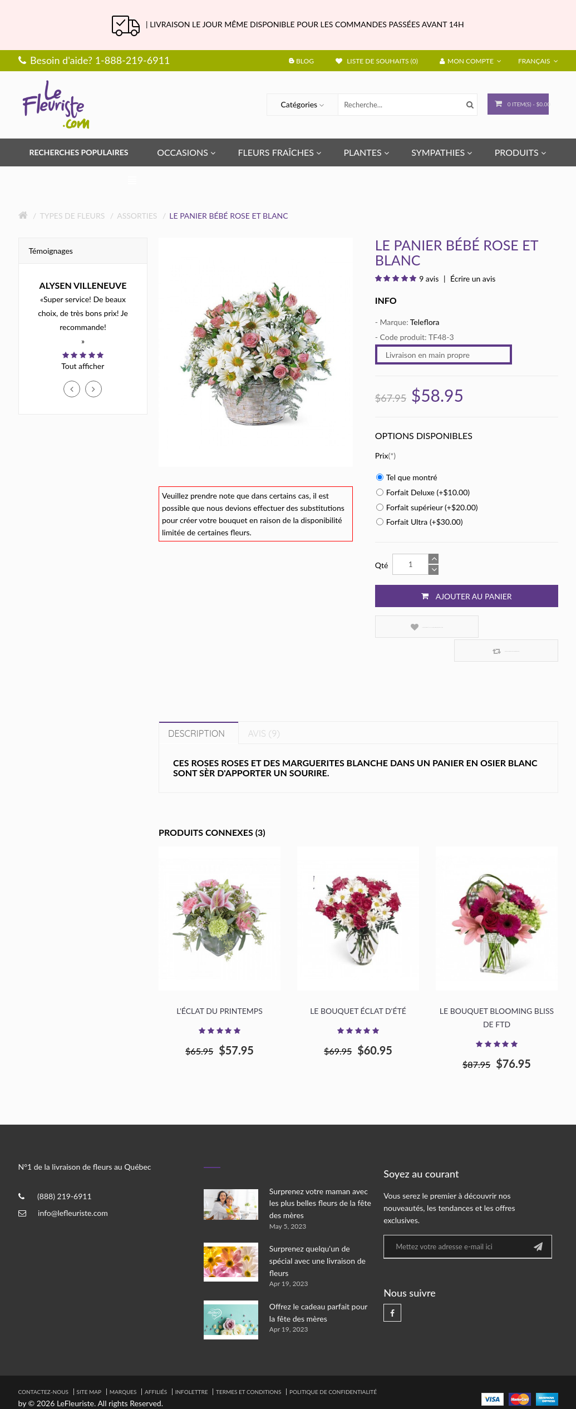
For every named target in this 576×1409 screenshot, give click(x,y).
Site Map (89, 1367)
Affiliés (156, 1367)
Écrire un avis (471, 278)
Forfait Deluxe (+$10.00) (423, 492)
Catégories (287, 104)
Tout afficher (82, 366)
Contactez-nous (43, 1367)
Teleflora (425, 322)
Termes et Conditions (248, 1367)
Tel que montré (406, 477)
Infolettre (191, 1367)
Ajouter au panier (466, 596)
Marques (123, 1367)
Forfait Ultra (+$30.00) (419, 521)
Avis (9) (264, 709)
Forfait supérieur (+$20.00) (427, 507)
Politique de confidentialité (333, 1367)
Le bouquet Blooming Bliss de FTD (497, 994)
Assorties (137, 215)
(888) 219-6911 (64, 1173)
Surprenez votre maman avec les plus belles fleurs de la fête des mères (320, 1179)
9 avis (429, 278)
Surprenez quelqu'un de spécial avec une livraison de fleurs (317, 1237)
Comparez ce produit (512, 627)
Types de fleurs (72, 215)
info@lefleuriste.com (73, 1189)
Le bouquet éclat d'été (358, 987)
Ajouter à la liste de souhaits (417, 627)
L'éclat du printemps (219, 987)
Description (196, 709)
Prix (381, 455)
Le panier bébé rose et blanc (228, 215)
